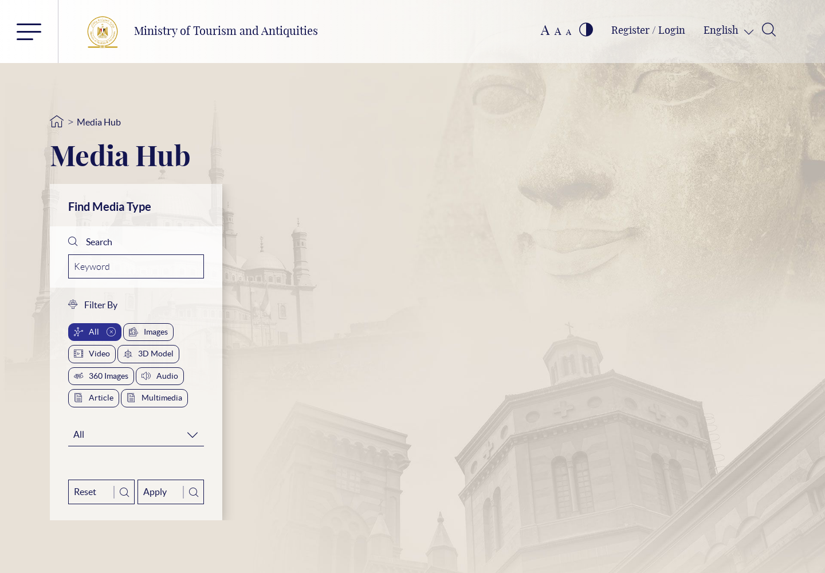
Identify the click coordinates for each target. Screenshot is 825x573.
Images (148, 331)
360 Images (101, 375)
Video (92, 353)
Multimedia (154, 397)
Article (93, 397)
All (95, 331)
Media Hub (99, 122)
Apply (170, 492)
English (722, 31)
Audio (160, 375)
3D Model (148, 353)
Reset (101, 492)
